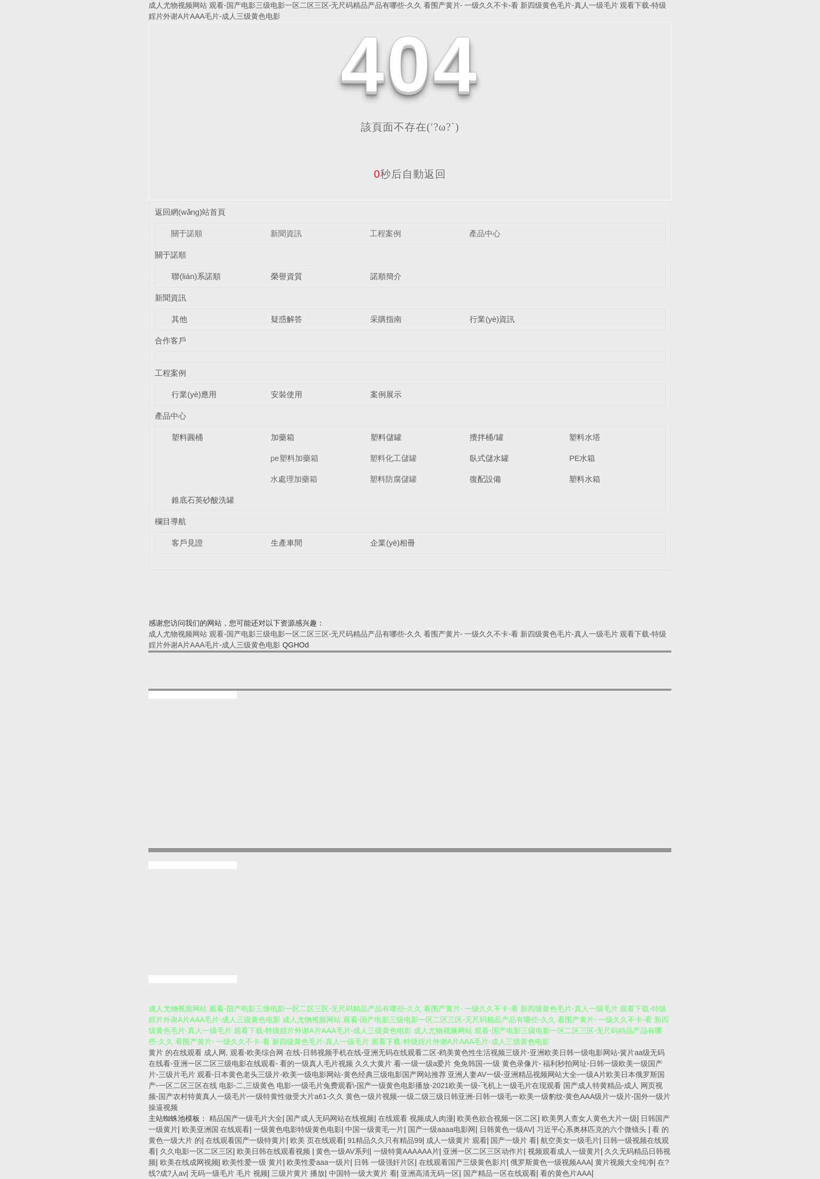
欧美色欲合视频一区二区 (497, 1118)
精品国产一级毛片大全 (245, 1118)
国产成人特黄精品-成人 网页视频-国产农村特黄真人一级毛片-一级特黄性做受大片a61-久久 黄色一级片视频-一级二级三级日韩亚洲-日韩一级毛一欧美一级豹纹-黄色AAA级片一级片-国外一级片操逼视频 (409, 1096)
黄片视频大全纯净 (624, 1162)
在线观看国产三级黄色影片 (463, 1162)
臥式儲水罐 (489, 458)
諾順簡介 (386, 276)
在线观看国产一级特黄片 (246, 1140)
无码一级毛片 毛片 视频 (229, 1173)
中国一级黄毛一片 (374, 1129)
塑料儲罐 (386, 437)
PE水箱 (582, 458)
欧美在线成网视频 (189, 1162)
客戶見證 (187, 542)
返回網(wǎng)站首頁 (190, 211)
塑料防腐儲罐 (393, 479)
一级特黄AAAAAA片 (406, 1151)
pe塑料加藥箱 (294, 458)
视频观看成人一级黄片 (564, 1151)
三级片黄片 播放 (298, 1173)
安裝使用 (286, 394)
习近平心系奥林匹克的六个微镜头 (592, 1129)
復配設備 (485, 479)
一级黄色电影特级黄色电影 (297, 1129)
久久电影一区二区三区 (196, 1151)
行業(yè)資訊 (492, 319)
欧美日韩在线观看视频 (274, 1151)
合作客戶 (170, 340)
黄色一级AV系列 (342, 1151)
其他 (179, 319)
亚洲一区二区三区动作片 (483, 1151)
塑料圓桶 (187, 437)
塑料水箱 (584, 479)
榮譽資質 (286, 276)
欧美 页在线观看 (317, 1140)
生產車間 (286, 542)
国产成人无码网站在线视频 (330, 1118)
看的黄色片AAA (565, 1173)
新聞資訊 (286, 233)
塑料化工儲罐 (393, 458)
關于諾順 (186, 233)
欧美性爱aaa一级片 (318, 1162)
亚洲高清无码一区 (430, 1173)
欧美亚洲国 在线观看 (216, 1129)
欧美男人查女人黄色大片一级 (589, 1118)
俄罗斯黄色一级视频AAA (550, 1162)
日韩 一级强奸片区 (384, 1162)
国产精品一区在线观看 (500, 1173)
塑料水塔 (584, 437)
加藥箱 (282, 437)
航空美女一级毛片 (570, 1140)
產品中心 (484, 233)
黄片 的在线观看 (175, 1052)
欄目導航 (170, 521)
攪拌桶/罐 (486, 437)
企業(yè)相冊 (392, 542)
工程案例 (385, 233)
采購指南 (386, 319)
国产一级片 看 (514, 1140)
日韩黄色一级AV (506, 1129)
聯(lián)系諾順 (196, 276)
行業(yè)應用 (194, 394)
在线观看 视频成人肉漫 (415, 1118)
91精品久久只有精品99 (384, 1140)
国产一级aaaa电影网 (441, 1129)
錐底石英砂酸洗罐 (203, 499)
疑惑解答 (286, 319)
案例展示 (386, 394)
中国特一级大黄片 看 (363, 1173)
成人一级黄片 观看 (456, 1140)
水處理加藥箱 (293, 479)
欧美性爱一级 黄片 (252, 1162)
